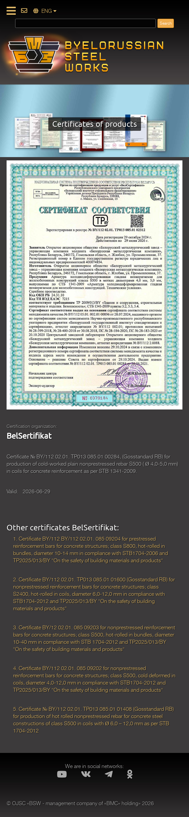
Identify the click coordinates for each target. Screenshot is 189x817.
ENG (45, 11)
